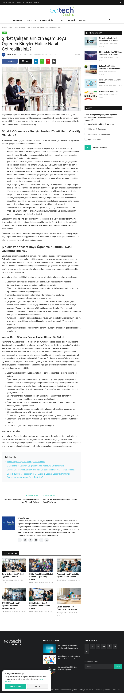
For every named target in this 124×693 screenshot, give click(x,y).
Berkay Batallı (103, 57)
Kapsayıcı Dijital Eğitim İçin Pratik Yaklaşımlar (67, 668)
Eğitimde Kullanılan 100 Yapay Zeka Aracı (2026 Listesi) (110, 53)
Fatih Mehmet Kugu (7, 580)
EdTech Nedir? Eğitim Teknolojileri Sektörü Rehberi (110, 67)
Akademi (29, 2)
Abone (118, 666)
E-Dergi (71, 20)
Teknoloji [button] (31, 20)
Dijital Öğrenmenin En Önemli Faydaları (110, 81)
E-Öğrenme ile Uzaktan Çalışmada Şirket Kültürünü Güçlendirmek (35, 466)
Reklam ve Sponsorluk (102, 690)
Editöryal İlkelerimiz (8, 2)
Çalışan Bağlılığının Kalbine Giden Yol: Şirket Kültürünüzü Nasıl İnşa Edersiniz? (41, 470)
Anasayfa (17, 20)
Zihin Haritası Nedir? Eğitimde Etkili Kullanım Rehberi (39, 606)
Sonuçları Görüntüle (100, 147)
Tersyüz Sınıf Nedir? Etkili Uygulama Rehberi (13, 575)
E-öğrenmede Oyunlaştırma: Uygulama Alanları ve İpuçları (68, 647)
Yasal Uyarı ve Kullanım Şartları (66, 690)
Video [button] (61, 20)
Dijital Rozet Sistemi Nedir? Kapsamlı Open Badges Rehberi (41, 577)
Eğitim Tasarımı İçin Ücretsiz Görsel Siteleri (67, 608)
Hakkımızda (20, 2)
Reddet (37, 686)
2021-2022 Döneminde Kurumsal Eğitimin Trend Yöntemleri (60, 500)
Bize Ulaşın (116, 690)
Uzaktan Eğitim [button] (47, 20)
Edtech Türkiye (9, 55)
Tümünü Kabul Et (15, 686)
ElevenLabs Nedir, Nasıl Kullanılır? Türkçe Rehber (108, 39)
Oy (88, 147)
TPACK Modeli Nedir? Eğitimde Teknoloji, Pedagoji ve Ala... (11, 606)
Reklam (36, 2)
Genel (10, 27)
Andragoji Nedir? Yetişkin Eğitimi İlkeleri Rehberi (68, 575)
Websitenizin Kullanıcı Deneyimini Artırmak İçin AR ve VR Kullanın (21, 500)
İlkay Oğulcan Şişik (62, 613)
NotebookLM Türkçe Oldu (109, 92)
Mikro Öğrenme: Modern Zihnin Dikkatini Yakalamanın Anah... (69, 657)
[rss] (87, 651)
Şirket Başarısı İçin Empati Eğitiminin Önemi (26, 462)
